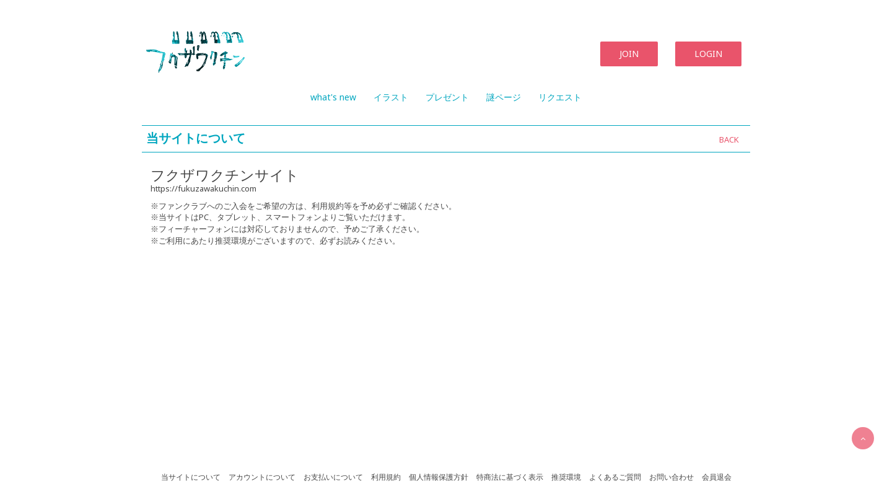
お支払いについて (333, 477)
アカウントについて (262, 477)
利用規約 (386, 477)
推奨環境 (566, 477)
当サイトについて (191, 477)
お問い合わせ (671, 477)
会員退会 (717, 477)
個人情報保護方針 (438, 477)
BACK (729, 139)
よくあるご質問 (615, 477)
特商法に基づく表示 (509, 477)
